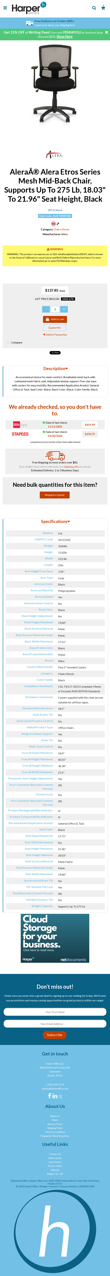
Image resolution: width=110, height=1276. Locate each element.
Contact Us (55, 1154)
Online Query (55, 1158)
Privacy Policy (55, 1166)
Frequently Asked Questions (55, 1136)
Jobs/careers (55, 1162)
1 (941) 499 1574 (55, 1084)
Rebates (55, 1170)
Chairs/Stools (61, 229)
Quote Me (54, 327)
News (55, 1120)
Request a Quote (54, 494)
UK (61, 1173)
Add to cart (55, 319)
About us (55, 1116)
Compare (13, 343)
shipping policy (72, 466)
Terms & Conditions (55, 1132)
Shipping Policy (55, 1128)
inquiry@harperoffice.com (55, 1088)
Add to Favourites (55, 334)
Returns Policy (55, 1124)
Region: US (52, 1173)
